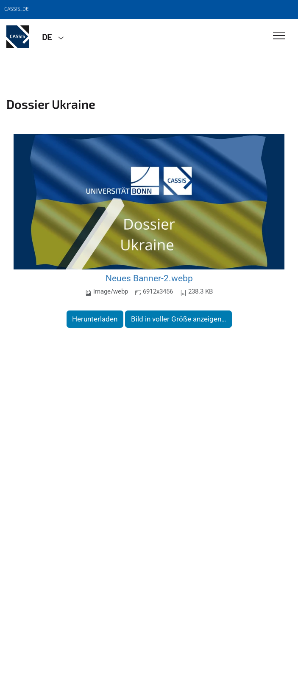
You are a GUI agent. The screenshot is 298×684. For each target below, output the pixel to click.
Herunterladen (94, 319)
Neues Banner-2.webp (149, 278)
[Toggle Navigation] (279, 36)
